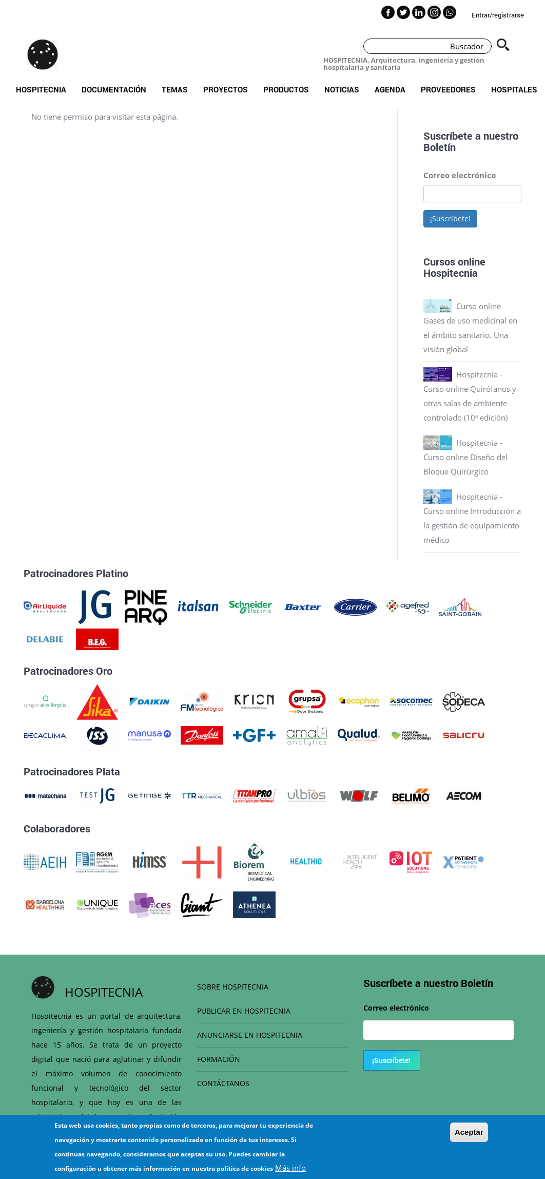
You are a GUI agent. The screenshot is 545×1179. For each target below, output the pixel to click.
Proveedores (448, 89)
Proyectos (225, 89)
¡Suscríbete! (450, 218)
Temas (175, 89)
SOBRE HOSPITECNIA (232, 987)
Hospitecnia (41, 89)
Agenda (390, 89)
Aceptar (469, 1137)
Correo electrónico (459, 175)
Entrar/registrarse (498, 15)
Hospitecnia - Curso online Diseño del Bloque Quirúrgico (465, 457)
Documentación (114, 89)
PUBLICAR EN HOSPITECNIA (243, 1011)
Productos (286, 89)
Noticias (341, 89)
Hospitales (514, 89)
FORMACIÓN (218, 1059)
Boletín (439, 147)
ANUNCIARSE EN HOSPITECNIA (249, 1035)
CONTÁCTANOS (223, 1083)
